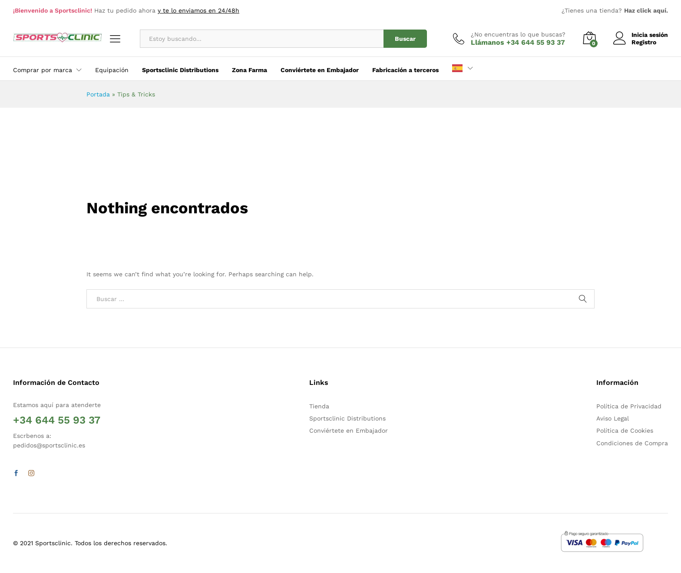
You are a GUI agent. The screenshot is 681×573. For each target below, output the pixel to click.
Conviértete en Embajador (348, 430)
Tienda (319, 406)
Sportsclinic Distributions (347, 418)
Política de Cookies (624, 430)
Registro (643, 42)
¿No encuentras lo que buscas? (518, 34)
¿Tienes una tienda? (615, 10)
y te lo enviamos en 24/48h (198, 10)
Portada (98, 94)
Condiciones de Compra (632, 443)
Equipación (112, 70)
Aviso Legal (612, 418)
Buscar (405, 38)
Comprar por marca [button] (42, 70)
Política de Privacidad (628, 406)
